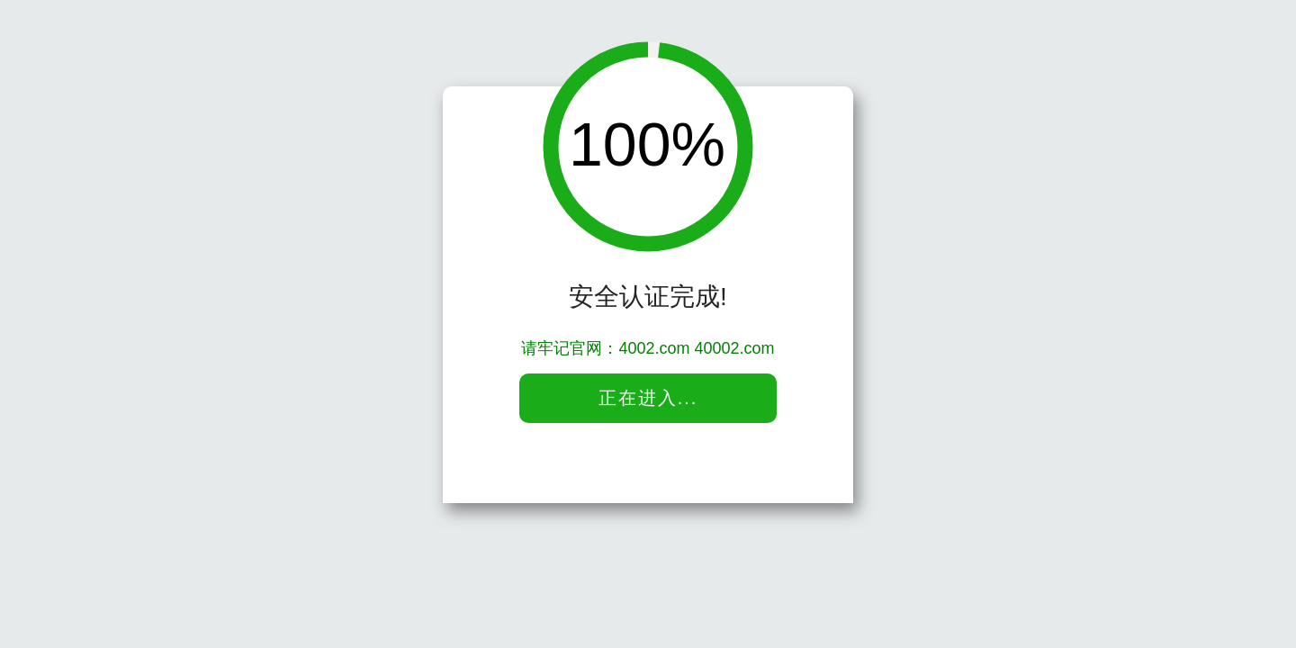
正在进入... (648, 398)
